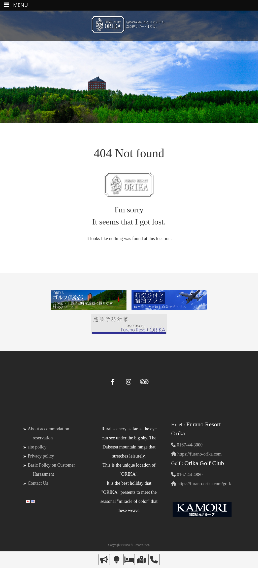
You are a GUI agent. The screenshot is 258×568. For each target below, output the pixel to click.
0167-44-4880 (187, 474)
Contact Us (38, 483)
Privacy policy (41, 456)
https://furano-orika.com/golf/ (201, 483)
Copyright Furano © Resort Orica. (129, 545)
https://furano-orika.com (196, 454)
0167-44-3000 (187, 444)
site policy (37, 446)
